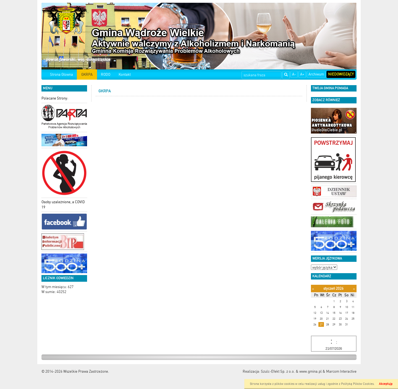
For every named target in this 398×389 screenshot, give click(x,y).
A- (294, 74)
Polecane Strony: (54, 98)
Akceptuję (385, 384)
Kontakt (125, 74)
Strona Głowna (61, 74)
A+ (302, 74)
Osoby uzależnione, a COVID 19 (63, 204)
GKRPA (87, 74)
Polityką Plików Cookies (357, 384)
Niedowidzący (341, 74)
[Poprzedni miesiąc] (313, 289)
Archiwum (316, 74)
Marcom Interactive (341, 371)
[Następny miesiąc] (354, 289)
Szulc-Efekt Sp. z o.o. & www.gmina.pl (291, 371)
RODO (105, 74)
